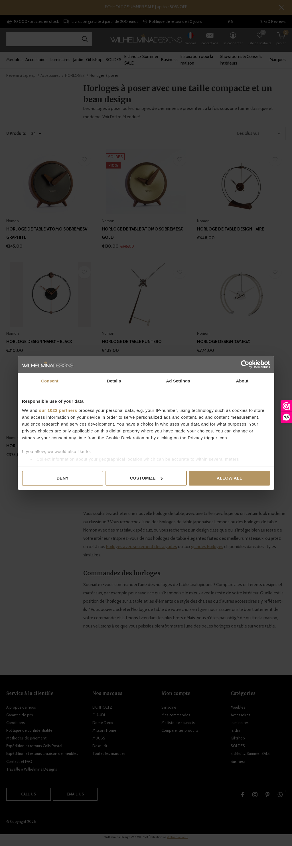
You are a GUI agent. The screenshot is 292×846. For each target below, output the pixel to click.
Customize (146, 478)
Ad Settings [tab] (178, 380)
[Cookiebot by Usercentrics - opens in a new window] (245, 364)
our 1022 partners (58, 410)
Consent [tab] (49, 380)
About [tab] (242, 380)
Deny (62, 478)
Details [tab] (114, 380)
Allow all (229, 478)
